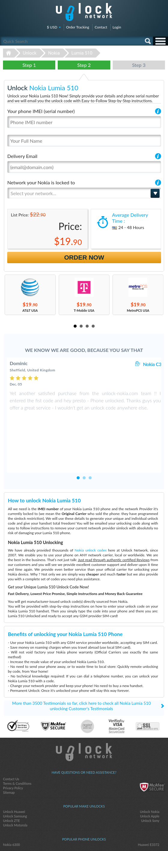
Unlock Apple (149, 780)
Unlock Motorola (15, 789)
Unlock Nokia (150, 776)
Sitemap (9, 756)
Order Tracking (77, 27)
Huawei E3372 (149, 809)
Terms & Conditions (17, 747)
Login (117, 27)
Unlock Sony (150, 785)
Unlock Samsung (15, 780)
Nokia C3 (152, 364)
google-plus (96, 836)
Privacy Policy (13, 752)
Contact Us (11, 743)
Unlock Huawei (14, 776)
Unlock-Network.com (84, 716)
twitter (84, 836)
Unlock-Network (84, 12)
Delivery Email (22, 156)
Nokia (54, 53)
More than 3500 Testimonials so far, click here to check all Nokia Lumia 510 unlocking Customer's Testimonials (81, 670)
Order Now (84, 257)
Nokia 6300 (11, 809)
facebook (72, 836)
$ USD (52, 27)
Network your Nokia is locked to (41, 182)
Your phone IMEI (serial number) (41, 111)
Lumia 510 (82, 53)
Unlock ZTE (11, 785)
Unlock (30, 53)
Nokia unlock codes (90, 514)
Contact (101, 27)
